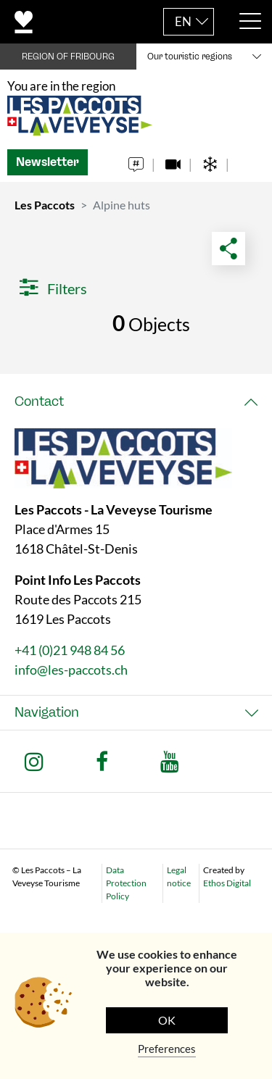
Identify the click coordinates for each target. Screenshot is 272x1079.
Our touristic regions (189, 56)
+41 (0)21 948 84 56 (70, 650)
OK (167, 1020)
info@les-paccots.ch (71, 670)
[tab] (136, 402)
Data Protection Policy (126, 883)
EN (183, 21)
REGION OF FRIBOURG (68, 56)
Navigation (47, 712)
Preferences (167, 1048)
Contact (39, 401)
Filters (53, 288)
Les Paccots (45, 205)
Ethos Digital (227, 883)
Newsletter (47, 162)
